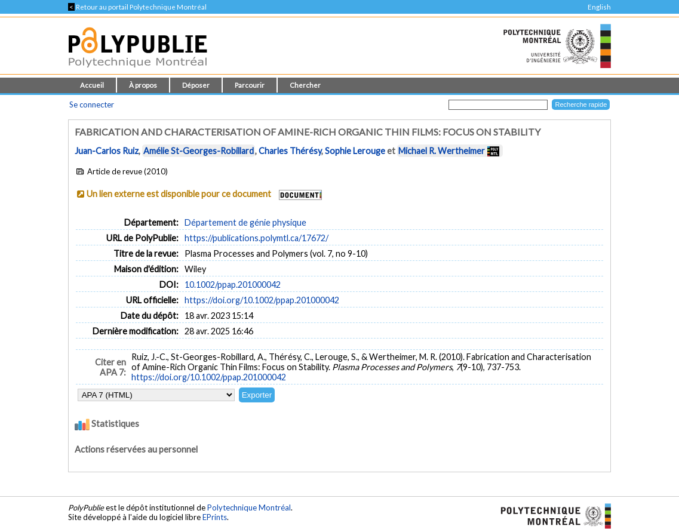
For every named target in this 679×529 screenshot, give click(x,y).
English (599, 7)
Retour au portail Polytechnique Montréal (137, 7)
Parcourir (250, 85)
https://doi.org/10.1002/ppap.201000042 (262, 300)
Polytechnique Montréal (249, 507)
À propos (143, 85)
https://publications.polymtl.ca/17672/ (256, 238)
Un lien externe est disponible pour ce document (179, 194)
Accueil (92, 85)
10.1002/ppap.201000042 (233, 284)
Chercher (305, 85)
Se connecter (91, 104)
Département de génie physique (245, 222)
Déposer (196, 85)
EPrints (214, 517)
